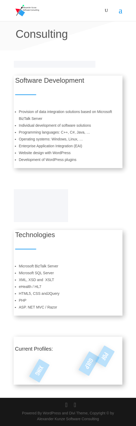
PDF (109, 360)
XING (39, 371)
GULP (84, 360)
